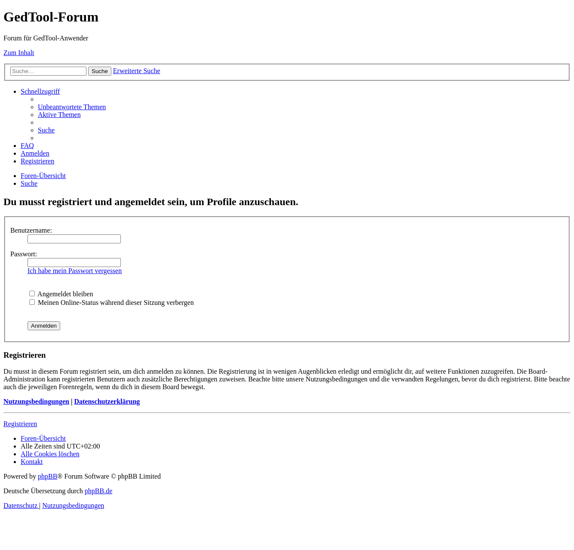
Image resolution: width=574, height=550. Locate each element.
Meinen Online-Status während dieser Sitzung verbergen (111, 302)
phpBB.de (98, 491)
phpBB (47, 476)
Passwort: (23, 254)
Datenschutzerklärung (107, 401)
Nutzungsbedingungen (36, 401)
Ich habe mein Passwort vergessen (75, 270)
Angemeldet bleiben (61, 294)
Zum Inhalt (18, 52)
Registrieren (20, 423)
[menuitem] (72, 107)
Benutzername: (31, 230)
